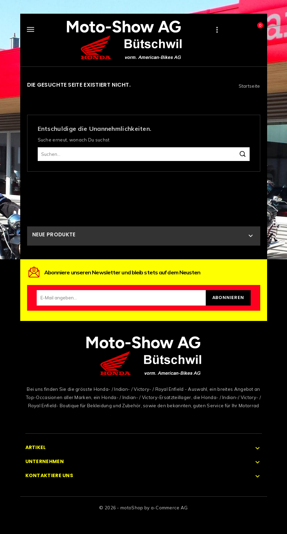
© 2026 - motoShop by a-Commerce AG (143, 507)
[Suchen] (144, 154)
